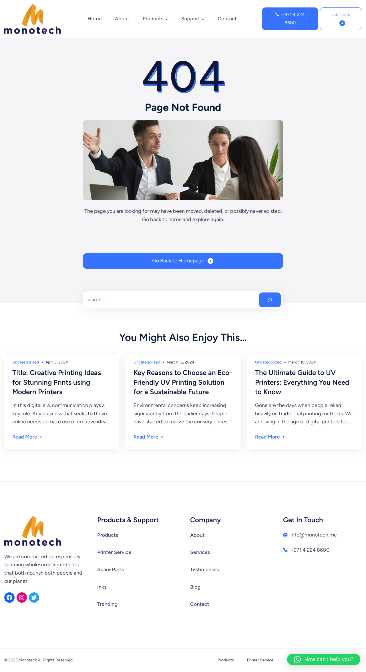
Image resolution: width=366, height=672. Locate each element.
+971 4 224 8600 (293, 18)
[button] (323, 659)
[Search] (270, 299)
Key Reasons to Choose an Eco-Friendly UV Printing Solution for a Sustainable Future (183, 382)
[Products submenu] (166, 18)
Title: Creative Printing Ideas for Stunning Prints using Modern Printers (56, 382)
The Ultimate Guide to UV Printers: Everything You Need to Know (302, 382)
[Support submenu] (202, 18)
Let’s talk (341, 14)
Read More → (27, 437)
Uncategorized (25, 362)
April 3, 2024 (56, 362)
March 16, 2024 (180, 362)
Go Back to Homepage (178, 261)
